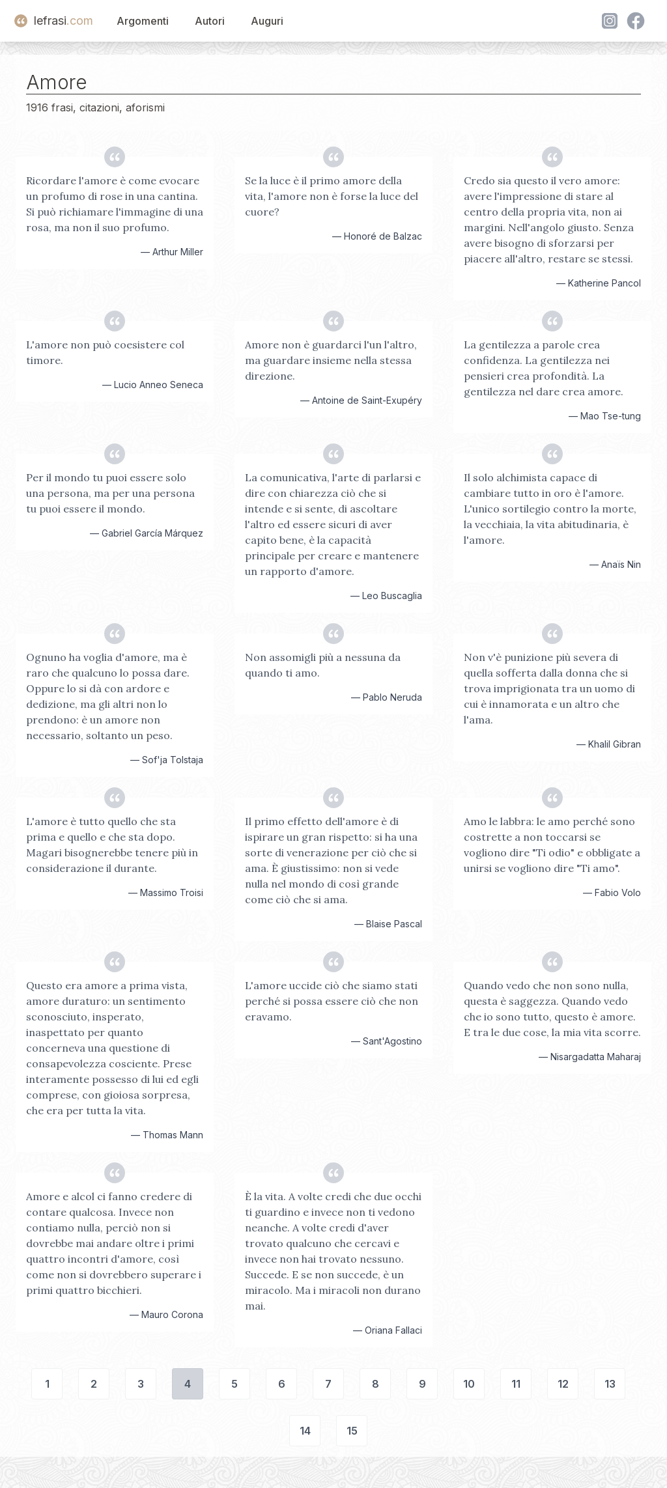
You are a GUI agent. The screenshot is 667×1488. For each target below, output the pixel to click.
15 (352, 1430)
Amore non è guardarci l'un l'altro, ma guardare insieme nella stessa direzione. (331, 360)
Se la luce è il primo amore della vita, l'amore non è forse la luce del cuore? (331, 196)
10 (469, 1383)
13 (610, 1383)
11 (515, 1383)
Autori (210, 20)
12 (563, 1383)
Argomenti (143, 20)
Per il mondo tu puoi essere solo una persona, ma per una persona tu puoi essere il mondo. (110, 493)
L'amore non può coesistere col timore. (105, 352)
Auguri (267, 20)
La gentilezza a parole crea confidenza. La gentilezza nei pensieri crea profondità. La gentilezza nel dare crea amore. (543, 368)
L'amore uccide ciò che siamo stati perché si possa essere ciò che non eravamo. (331, 1001)
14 (305, 1430)
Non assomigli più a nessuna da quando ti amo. (323, 665)
